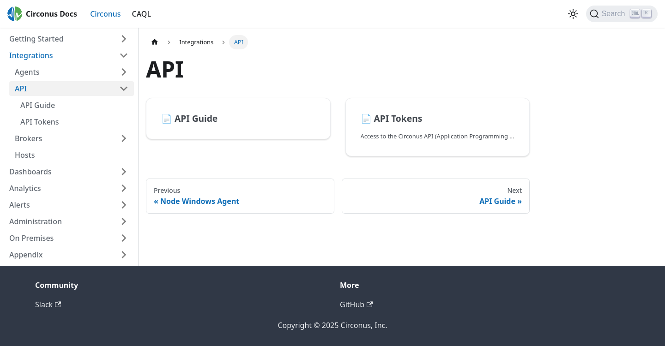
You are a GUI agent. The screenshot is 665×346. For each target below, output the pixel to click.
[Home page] (154, 42)
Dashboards (30, 172)
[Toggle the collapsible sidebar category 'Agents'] (124, 72)
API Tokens (39, 122)
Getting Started (36, 39)
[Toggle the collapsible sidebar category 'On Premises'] (124, 238)
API (21, 89)
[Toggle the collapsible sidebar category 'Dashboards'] (124, 171)
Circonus (105, 14)
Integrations (31, 55)
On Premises (31, 238)
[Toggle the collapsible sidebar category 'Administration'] (124, 221)
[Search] (622, 14)
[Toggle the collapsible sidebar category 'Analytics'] (124, 188)
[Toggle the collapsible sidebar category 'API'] (124, 88)
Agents (27, 72)
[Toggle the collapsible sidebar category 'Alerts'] (124, 204)
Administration (35, 221)
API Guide (37, 105)
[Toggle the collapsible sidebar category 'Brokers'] (124, 138)
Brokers (28, 138)
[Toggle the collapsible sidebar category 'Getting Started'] (124, 38)
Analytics (25, 188)
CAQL (141, 14)
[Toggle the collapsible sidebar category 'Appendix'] (124, 254)
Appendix (25, 255)
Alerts (19, 205)
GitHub (356, 304)
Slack (48, 304)
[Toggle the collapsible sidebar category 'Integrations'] (124, 55)
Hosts (25, 155)
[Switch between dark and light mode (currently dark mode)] (573, 13)
